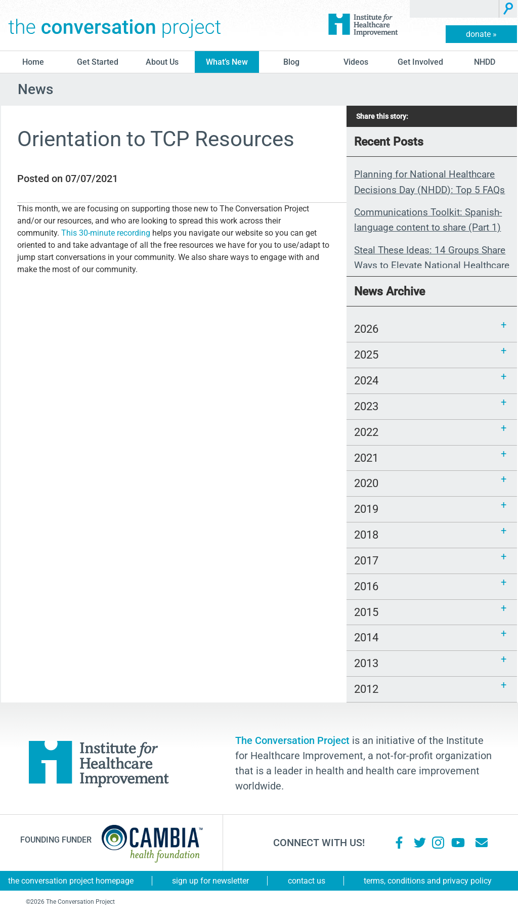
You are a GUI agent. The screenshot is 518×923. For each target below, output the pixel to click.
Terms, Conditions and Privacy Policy (428, 881)
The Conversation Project (115, 25)
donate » (481, 34)
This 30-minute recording (105, 233)
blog (291, 62)
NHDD (484, 62)
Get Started (97, 62)
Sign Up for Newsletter (210, 881)
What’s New (227, 62)
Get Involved (420, 62)
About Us (162, 62)
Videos (355, 62)
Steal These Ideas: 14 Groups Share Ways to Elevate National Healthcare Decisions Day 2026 (431, 265)
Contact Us (306, 881)
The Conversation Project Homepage (71, 881)
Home (33, 62)
